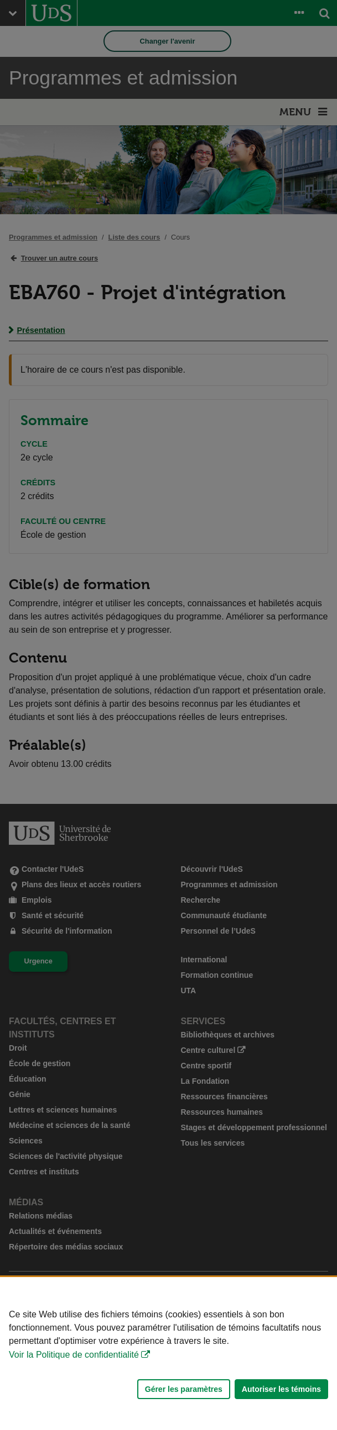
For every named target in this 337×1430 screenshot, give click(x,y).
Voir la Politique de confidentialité (74, 1354)
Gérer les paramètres (183, 1389)
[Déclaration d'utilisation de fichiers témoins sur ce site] (168, 1353)
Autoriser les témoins (281, 1389)
